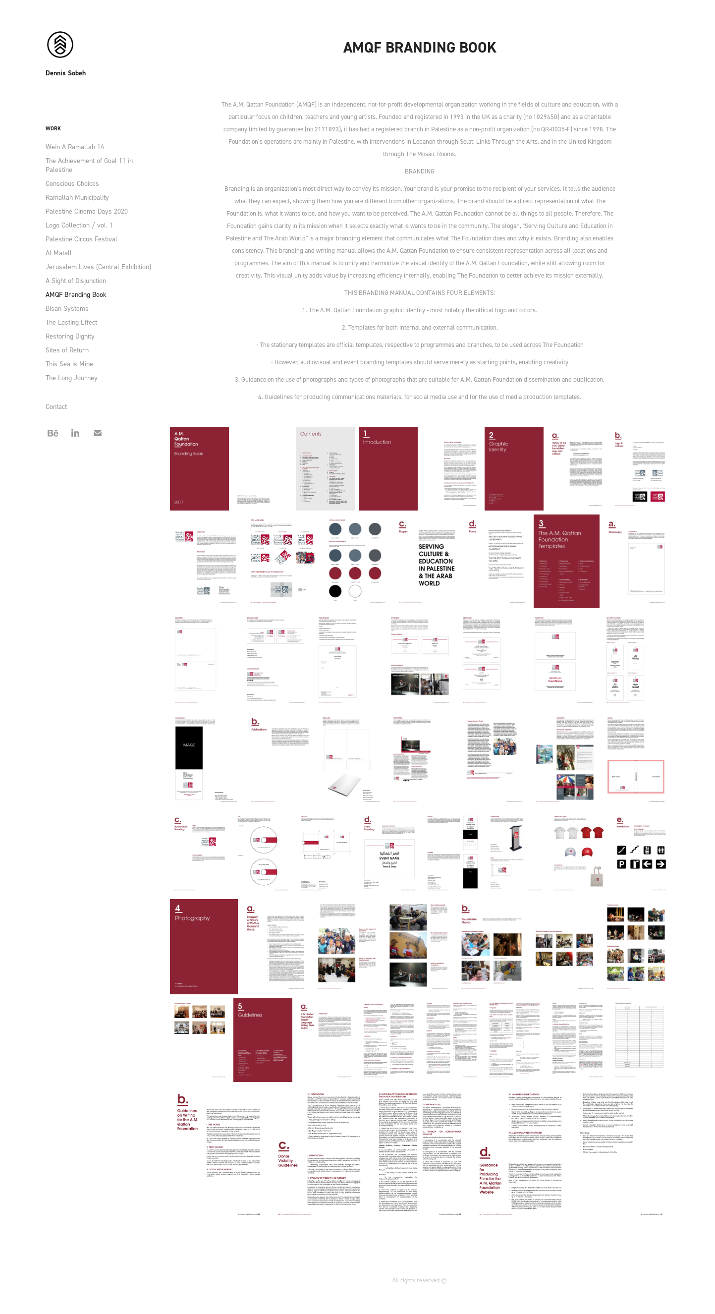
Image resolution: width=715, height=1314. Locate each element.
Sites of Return (67, 349)
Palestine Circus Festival (81, 238)
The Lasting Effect (71, 322)
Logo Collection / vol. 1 (79, 225)
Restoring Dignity (70, 336)
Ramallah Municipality (77, 197)
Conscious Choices (72, 183)
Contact (56, 406)
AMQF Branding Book (76, 294)
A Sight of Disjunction (76, 280)
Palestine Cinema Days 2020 (87, 211)
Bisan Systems (67, 308)
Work (53, 128)
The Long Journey (72, 377)
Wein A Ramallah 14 (75, 146)
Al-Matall (59, 252)
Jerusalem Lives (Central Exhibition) (98, 266)
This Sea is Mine (69, 363)
